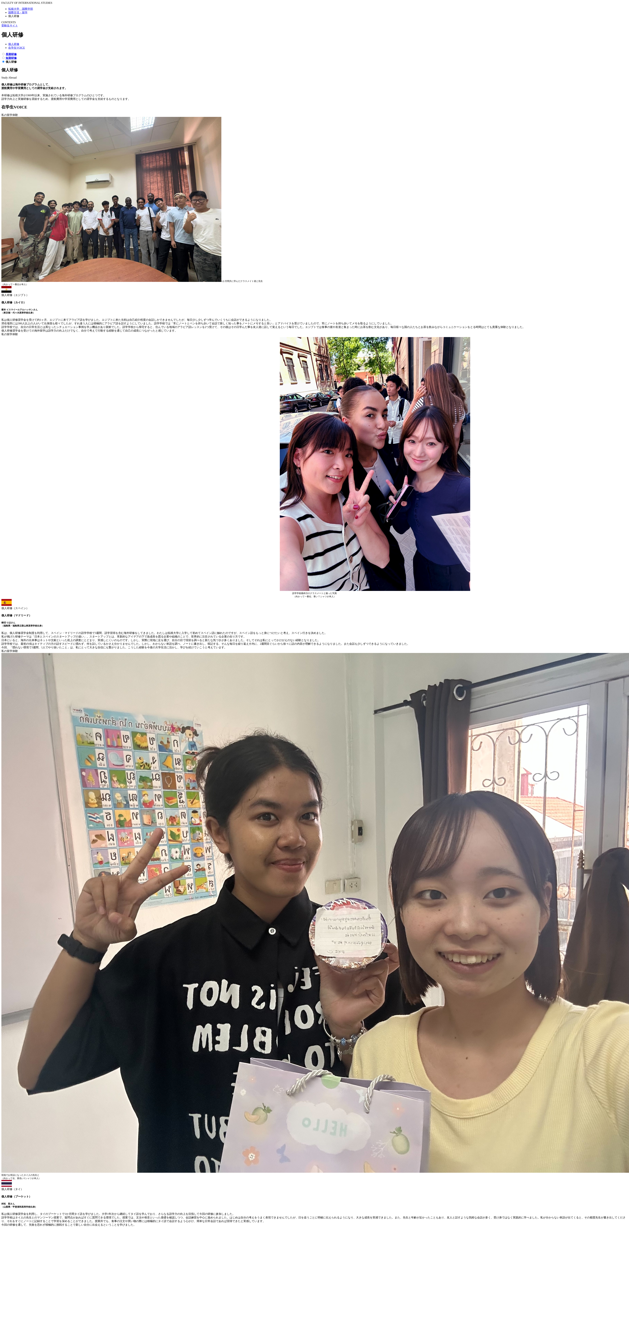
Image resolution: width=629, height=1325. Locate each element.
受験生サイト (9, 25)
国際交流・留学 (17, 12)
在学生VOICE (16, 47)
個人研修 (13, 44)
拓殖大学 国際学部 (20, 8)
